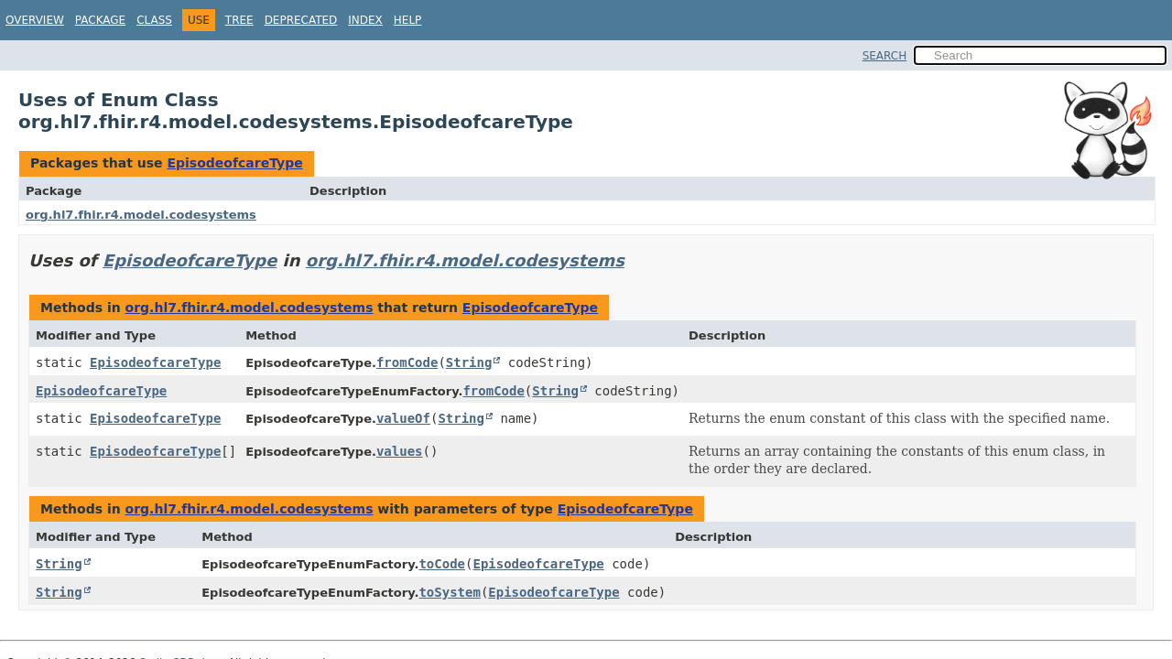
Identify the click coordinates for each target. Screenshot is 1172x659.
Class (154, 20)
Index (365, 20)
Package (100, 20)
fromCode (407, 362)
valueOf (403, 418)
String (469, 362)
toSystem (449, 592)
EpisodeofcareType (234, 163)
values (399, 451)
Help (408, 20)
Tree (239, 20)
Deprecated (301, 20)
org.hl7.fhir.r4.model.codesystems (141, 214)
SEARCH (885, 55)
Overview (34, 20)
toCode (441, 563)
